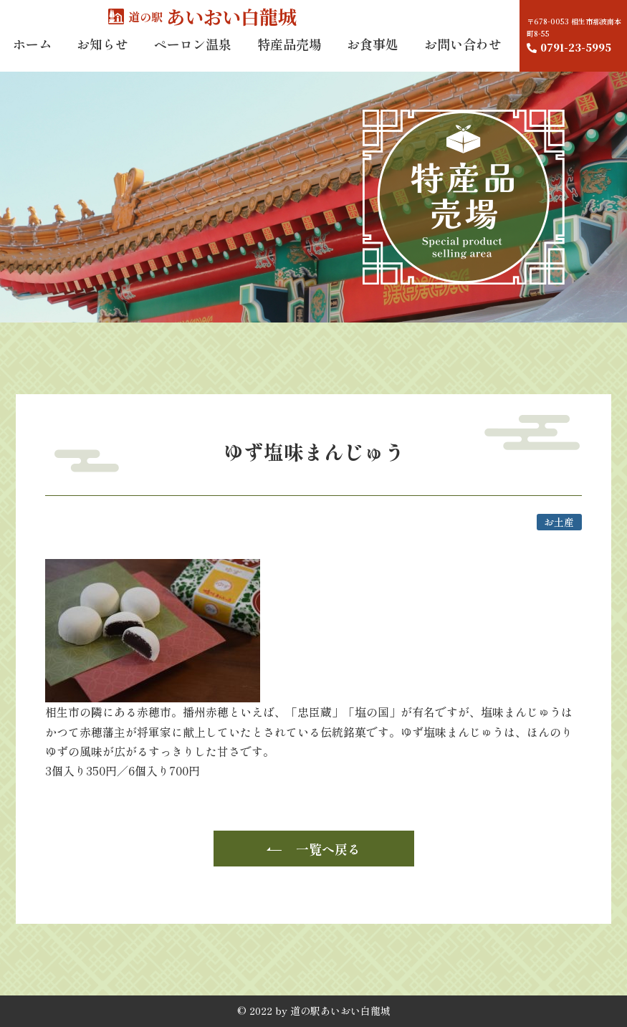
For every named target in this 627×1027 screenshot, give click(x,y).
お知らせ (102, 56)
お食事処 (372, 56)
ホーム (32, 56)
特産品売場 (289, 56)
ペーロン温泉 (192, 56)
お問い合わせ (463, 56)
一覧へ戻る (328, 848)
